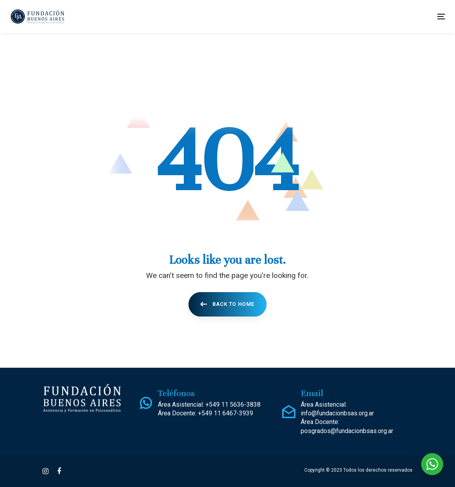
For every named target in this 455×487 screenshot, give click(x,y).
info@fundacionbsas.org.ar (337, 413)
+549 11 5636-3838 (233, 404)
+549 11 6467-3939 (225, 413)
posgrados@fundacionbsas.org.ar (347, 431)
